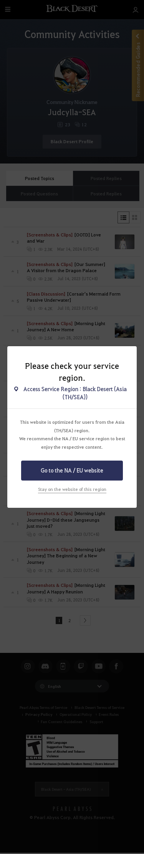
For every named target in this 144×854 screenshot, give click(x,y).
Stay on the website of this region (72, 489)
